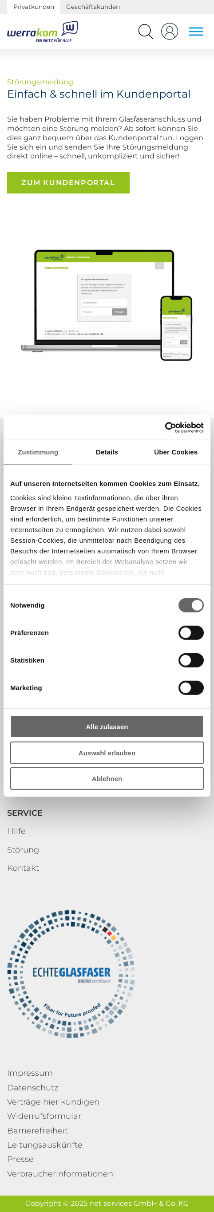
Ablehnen (107, 778)
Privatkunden (33, 6)
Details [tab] (107, 452)
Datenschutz (32, 1088)
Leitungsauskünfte (45, 1145)
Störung (23, 850)
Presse (20, 1159)
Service (25, 813)
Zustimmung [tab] (38, 452)
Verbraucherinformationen (60, 1174)
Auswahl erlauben (107, 752)
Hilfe (16, 831)
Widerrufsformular (44, 1116)
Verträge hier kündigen (53, 1102)
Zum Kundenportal (68, 182)
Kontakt (23, 868)
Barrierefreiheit (37, 1131)
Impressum (30, 1073)
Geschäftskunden (93, 6)
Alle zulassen (107, 726)
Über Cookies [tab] (176, 452)
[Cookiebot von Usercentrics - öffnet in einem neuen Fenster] (165, 427)
